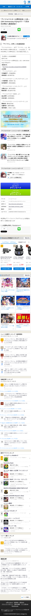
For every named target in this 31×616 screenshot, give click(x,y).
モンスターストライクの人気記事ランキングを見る (12, 430)
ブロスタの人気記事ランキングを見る (10, 438)
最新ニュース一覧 (26, 10)
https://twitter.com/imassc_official (16, 206)
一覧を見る (27, 238)
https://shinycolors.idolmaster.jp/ (16, 204)
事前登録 (10, 14)
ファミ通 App (6, 2)
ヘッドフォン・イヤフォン (9, 242)
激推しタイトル (19, 14)
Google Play (15, 192)
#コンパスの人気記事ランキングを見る (10, 391)
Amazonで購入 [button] (6, 268)
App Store (15, 186)
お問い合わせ (9, 602)
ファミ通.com (24, 604)
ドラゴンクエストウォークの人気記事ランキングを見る (13, 400)
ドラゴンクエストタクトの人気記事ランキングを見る (13, 448)
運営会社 (22, 602)
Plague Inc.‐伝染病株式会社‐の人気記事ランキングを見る (13, 422)
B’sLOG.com (15, 606)
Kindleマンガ (22, 242)
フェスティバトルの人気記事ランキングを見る (11, 408)
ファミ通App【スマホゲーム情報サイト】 (11, 10)
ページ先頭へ (26, 597)
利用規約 (16, 602)
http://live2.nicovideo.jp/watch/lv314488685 (14, 67)
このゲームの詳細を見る (15, 177)
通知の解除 (17, 604)
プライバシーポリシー (7, 604)
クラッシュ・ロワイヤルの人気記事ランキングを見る (13, 414)
